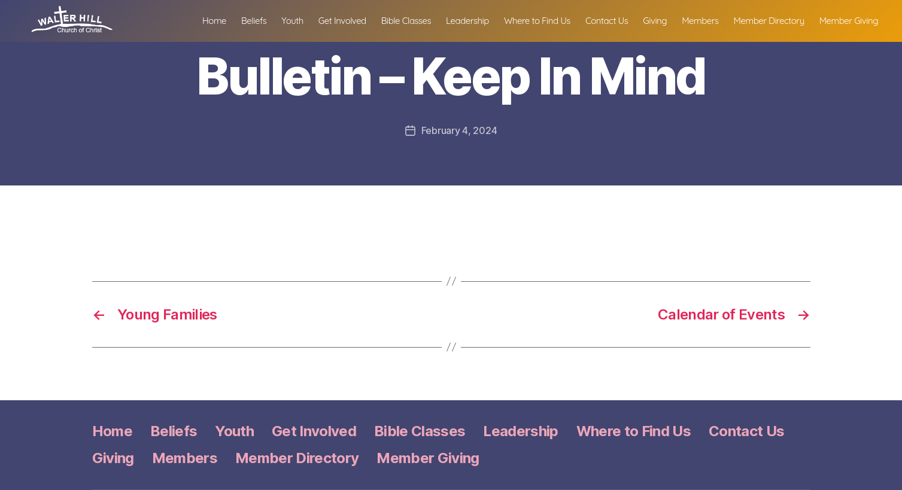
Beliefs (253, 27)
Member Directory (769, 27)
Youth (292, 27)
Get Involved (342, 27)
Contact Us (606, 27)
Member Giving (848, 27)
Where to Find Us (537, 27)
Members (700, 27)
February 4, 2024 (459, 130)
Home (214, 27)
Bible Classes (406, 27)
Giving (655, 27)
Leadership (467, 27)
